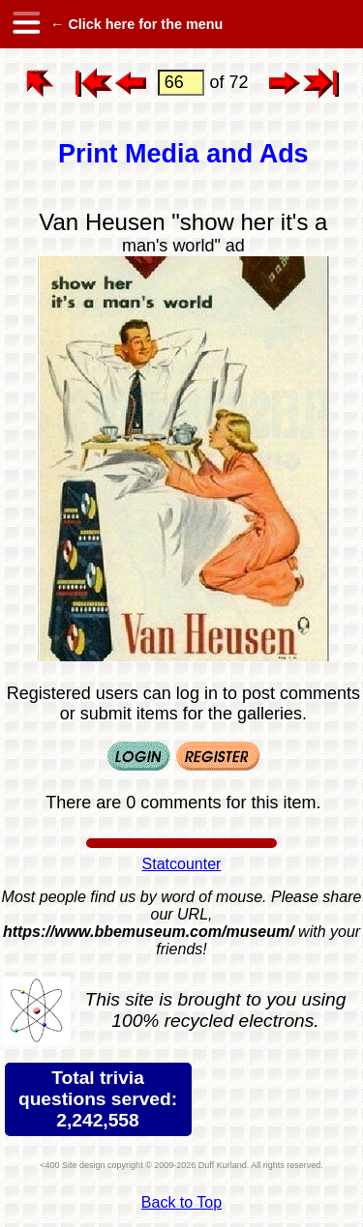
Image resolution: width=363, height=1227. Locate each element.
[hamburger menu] (25, 24)
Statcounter (182, 864)
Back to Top (181, 1202)
